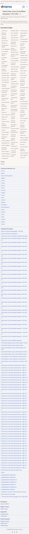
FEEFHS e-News (4, 509)
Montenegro (4, 204)
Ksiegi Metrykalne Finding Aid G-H (9, 479)
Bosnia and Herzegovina (6, 175)
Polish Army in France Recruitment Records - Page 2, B (13, 441)
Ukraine (3, 224)
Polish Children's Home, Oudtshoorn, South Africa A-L (13, 359)
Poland (2, 164)
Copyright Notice (4, 514)
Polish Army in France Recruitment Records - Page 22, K (14, 433)
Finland (3, 188)
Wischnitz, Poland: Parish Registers (9, 233)
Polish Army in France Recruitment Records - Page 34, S (14, 400)
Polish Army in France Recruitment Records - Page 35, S (14, 398)
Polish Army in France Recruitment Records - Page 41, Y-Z (14, 380)
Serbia (2, 217)
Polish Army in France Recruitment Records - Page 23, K (14, 431)
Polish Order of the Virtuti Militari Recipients (11, 340)
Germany (3, 190)
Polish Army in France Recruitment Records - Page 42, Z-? (14, 377)
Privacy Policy (4, 516)
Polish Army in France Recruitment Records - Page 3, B (13, 414)
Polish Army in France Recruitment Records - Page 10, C (14, 465)
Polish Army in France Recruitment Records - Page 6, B (13, 372)
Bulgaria (3, 178)
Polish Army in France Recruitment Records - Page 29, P (14, 417)
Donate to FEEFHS (5, 504)
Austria (3, 171)
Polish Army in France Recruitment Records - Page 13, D (14, 458)
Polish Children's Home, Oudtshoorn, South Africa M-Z (13, 356)
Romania (3, 212)
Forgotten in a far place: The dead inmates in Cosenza (13, 492)
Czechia (3, 183)
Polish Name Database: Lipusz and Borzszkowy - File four (14, 343)
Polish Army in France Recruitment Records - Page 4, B (13, 384)
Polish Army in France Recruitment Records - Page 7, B (13, 370)
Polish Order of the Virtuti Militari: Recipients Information (14, 236)
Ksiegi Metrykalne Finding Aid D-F (9, 482)
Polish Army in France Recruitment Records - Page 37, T (14, 393)
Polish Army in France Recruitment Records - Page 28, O (14, 419)
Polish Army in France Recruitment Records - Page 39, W (14, 387)
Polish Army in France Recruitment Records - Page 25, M (14, 426)
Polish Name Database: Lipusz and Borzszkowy (12, 345)
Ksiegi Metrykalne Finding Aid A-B (9, 487)
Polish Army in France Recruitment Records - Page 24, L (14, 429)
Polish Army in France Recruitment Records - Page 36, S (14, 396)
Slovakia (3, 219)
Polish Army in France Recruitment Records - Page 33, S (14, 403)
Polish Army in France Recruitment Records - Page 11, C (14, 463)
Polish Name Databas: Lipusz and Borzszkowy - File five (14, 354)
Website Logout (4, 525)
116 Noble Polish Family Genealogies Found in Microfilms (14, 496)
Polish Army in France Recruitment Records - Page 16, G (14, 450)
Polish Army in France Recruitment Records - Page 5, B (13, 375)
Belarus (3, 173)
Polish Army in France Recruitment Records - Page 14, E (14, 455)
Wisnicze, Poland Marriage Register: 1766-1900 (12, 231)
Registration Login (5, 521)
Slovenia (3, 221)
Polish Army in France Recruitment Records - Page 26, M (14, 424)
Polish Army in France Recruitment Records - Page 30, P (14, 412)
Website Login (4, 523)
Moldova (3, 202)
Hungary (3, 192)
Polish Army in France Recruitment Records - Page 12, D (14, 460)
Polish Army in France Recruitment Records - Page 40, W (14, 382)
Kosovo (3, 195)
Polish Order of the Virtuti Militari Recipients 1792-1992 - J (14, 310)
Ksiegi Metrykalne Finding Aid (8, 489)
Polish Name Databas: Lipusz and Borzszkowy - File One (14, 351)
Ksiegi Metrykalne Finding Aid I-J (8, 477)
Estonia (3, 185)
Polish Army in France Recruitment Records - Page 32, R (14, 405)
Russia (2, 214)
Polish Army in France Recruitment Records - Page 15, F (14, 453)
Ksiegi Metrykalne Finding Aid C (8, 484)
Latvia (2, 197)
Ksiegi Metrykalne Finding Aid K (8, 475)
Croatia (3, 180)
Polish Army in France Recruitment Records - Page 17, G (14, 448)
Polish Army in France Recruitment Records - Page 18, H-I (14, 446)
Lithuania (3, 200)
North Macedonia (5, 207)
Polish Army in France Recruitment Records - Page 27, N (14, 421)
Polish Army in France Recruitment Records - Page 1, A (13, 467)
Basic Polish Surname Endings (8, 494)
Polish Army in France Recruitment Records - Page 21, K (14, 436)
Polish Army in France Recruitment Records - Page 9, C (13, 365)
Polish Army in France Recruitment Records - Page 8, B (13, 367)
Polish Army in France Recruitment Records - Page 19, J (14, 443)
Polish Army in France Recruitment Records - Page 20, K (14, 438)
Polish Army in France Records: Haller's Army (11, 470)
